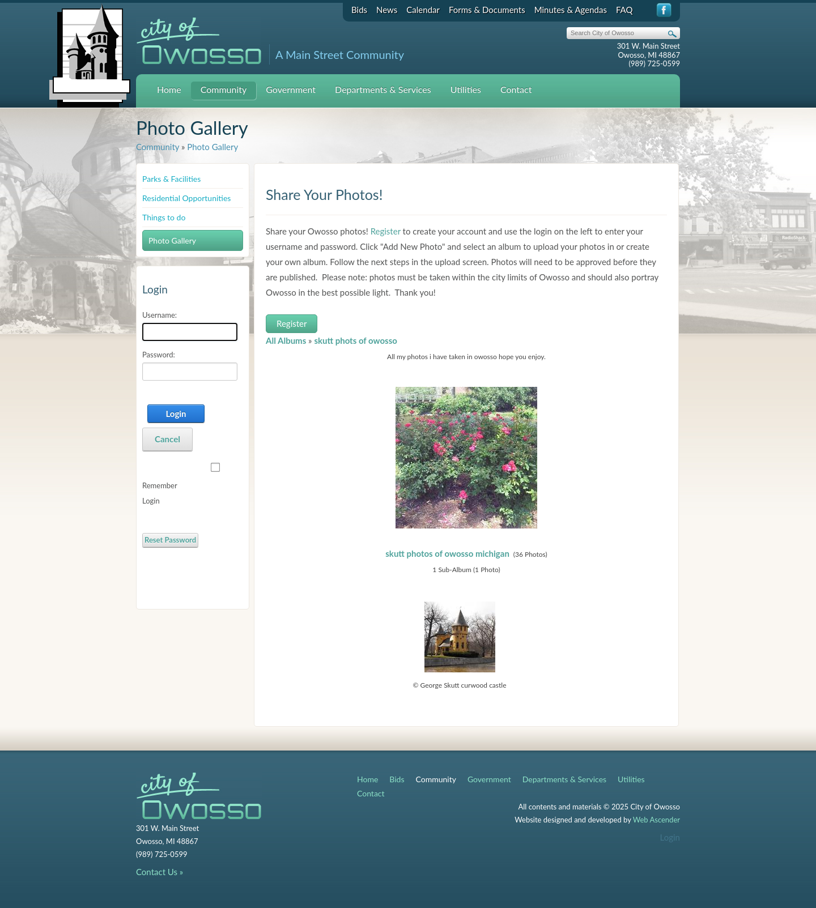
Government (291, 89)
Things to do (163, 217)
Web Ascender (656, 819)
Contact (516, 89)
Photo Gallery (212, 147)
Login (175, 413)
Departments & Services (383, 89)
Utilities (465, 89)
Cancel (167, 439)
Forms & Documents (487, 10)
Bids (359, 10)
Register (386, 231)
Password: (158, 354)
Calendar (423, 10)
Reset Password (170, 539)
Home (169, 89)
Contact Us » (159, 872)
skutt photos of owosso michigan (447, 553)
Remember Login (159, 493)
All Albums (286, 340)
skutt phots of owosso (355, 340)
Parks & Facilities (171, 179)
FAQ (624, 10)
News (386, 10)
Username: (159, 314)
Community (224, 89)
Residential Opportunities (186, 198)
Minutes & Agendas (570, 10)
